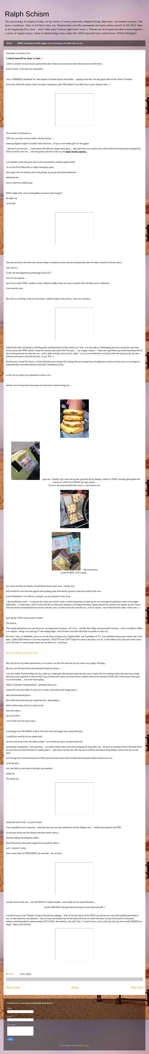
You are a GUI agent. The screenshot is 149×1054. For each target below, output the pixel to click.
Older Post (136, 987)
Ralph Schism (27, 14)
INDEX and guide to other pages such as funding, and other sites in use (50, 43)
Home (9, 43)
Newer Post (13, 987)
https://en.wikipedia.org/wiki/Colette (22, 653)
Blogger (85, 1045)
